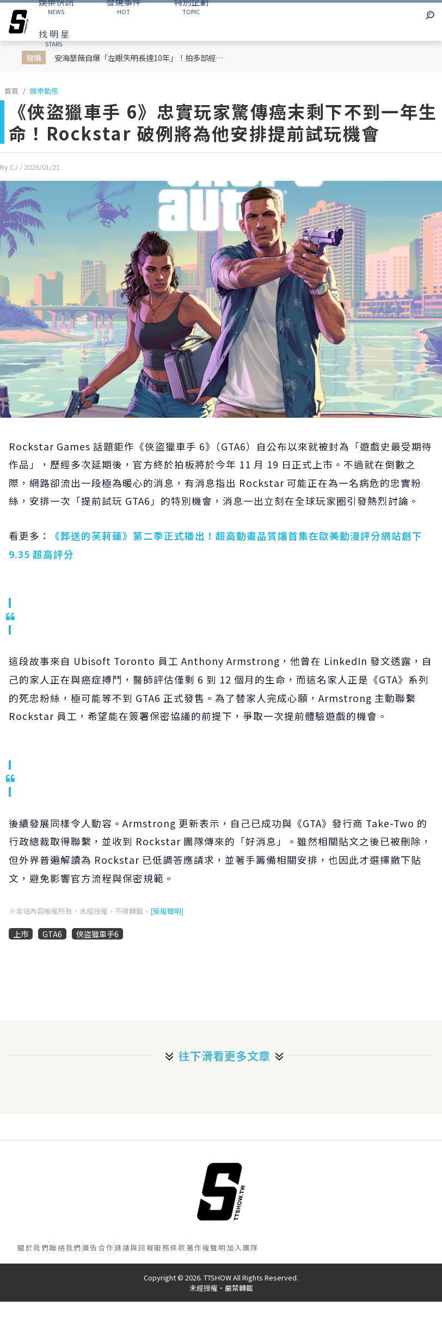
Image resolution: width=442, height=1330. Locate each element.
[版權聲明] (166, 911)
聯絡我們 (65, 1247)
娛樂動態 (44, 91)
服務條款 (170, 1247)
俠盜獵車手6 (97, 933)
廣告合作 (98, 1247)
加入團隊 (243, 1247)
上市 (20, 933)
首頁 (11, 91)
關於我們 (33, 1247)
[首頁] (221, 1192)
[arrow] (18, 22)
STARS (54, 37)
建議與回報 (134, 1247)
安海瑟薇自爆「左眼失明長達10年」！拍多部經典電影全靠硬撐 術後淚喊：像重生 (142, 57)
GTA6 (52, 933)
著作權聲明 (206, 1247)
